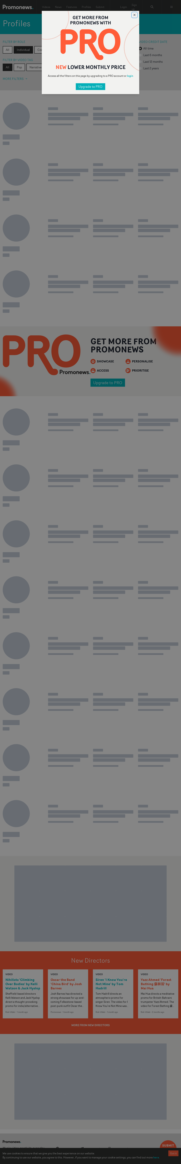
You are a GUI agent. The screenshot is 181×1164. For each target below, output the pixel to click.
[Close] (134, 15)
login (130, 76)
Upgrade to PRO (90, 86)
